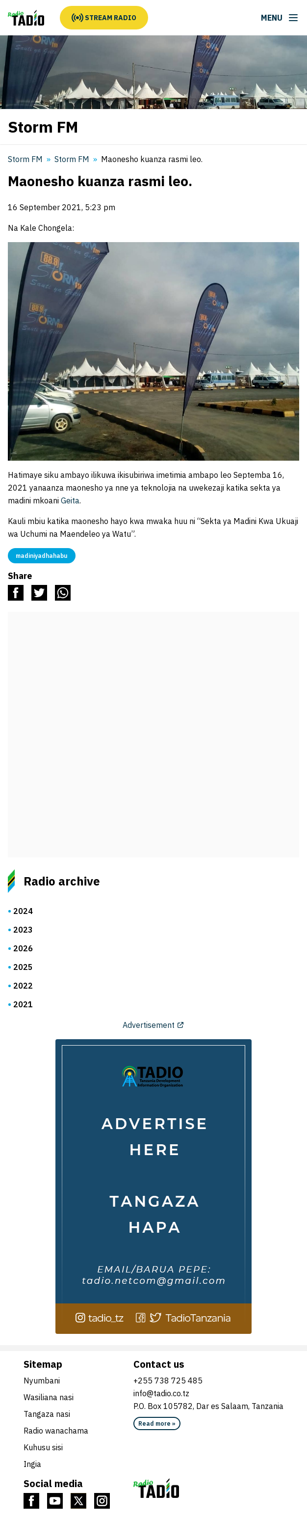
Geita (70, 500)
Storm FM (71, 159)
